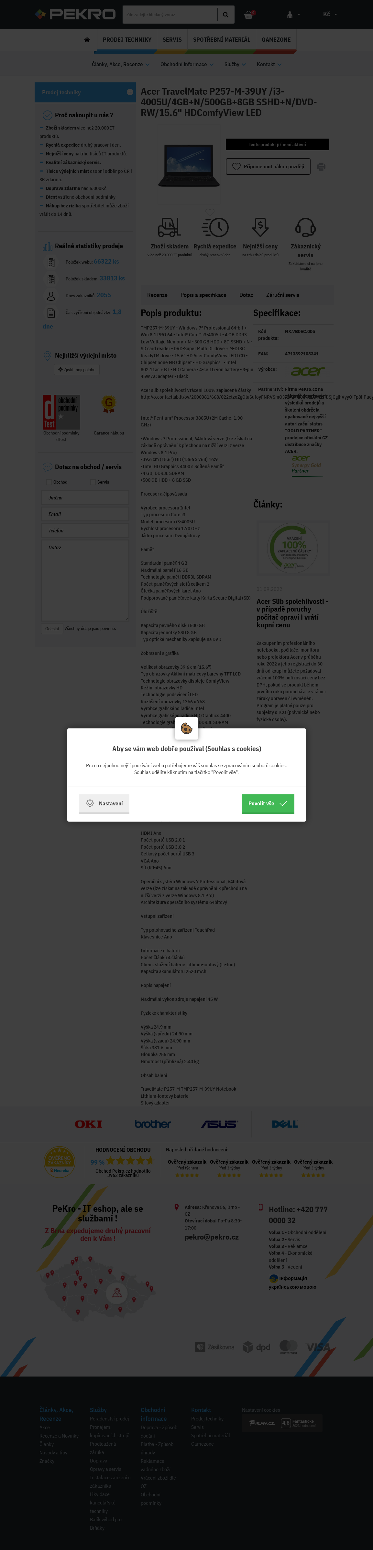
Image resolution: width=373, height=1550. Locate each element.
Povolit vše (268, 803)
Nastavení (104, 803)
